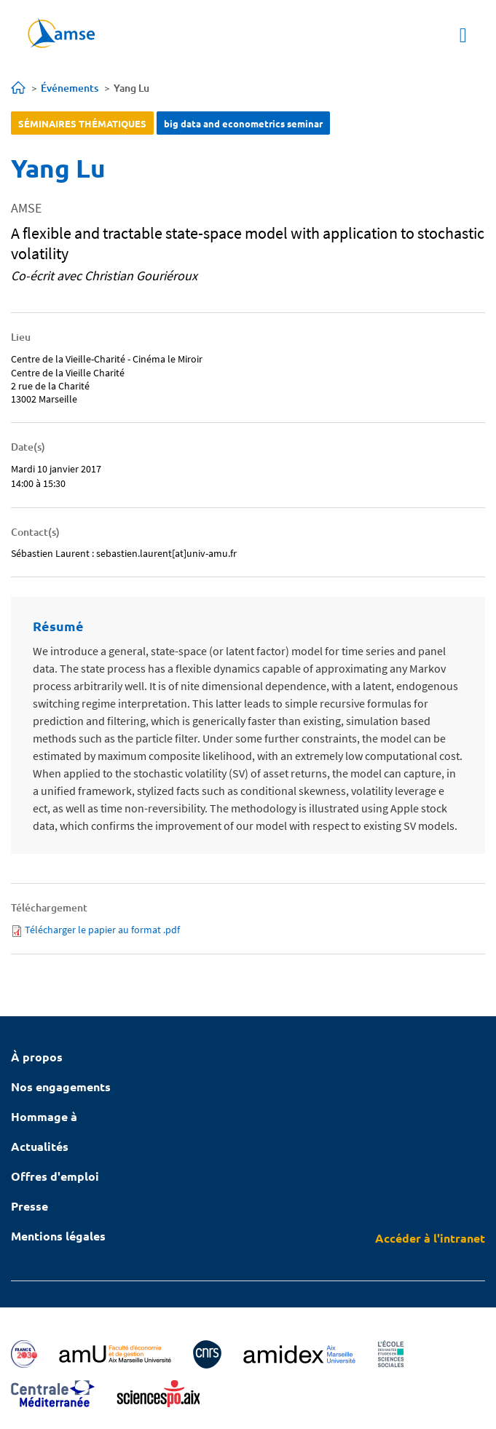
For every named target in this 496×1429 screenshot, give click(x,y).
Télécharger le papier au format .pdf (102, 929)
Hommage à (44, 1116)
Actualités (39, 1146)
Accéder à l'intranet (430, 1238)
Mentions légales (58, 1235)
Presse (29, 1206)
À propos (37, 1056)
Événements (69, 88)
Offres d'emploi (55, 1176)
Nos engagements (61, 1086)
